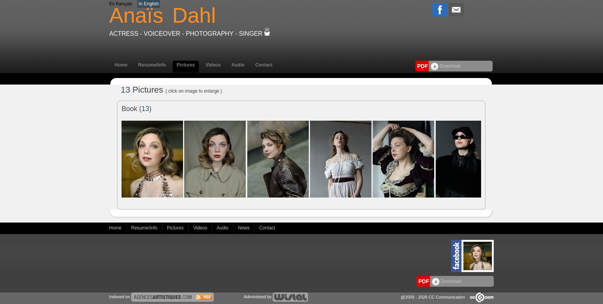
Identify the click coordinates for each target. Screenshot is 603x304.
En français (120, 4)
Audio (238, 65)
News (244, 228)
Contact (264, 65)
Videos (213, 65)
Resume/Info (152, 65)
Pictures (186, 65)
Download (445, 66)
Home (121, 65)
